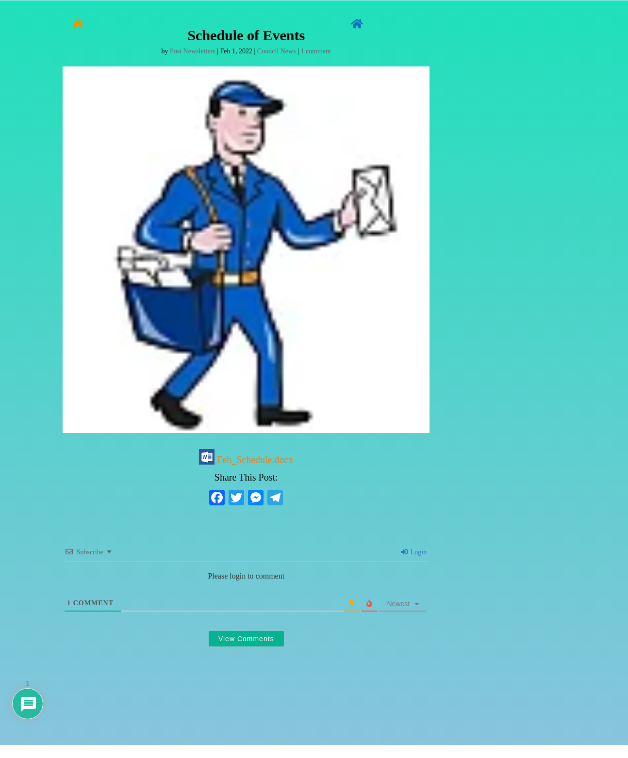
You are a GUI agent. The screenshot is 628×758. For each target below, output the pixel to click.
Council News (276, 51)
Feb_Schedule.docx (246, 459)
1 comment (315, 51)
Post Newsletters (192, 51)
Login (414, 552)
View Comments (246, 639)
